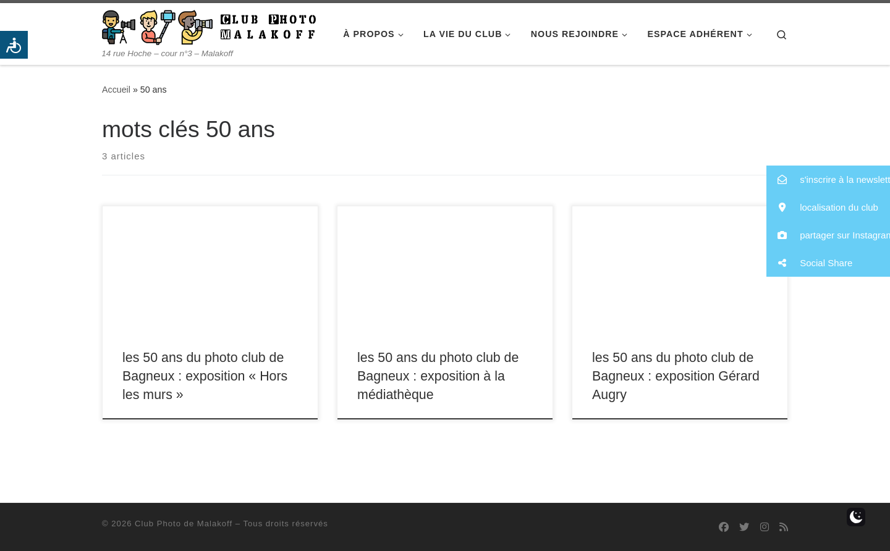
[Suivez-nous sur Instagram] (764, 527)
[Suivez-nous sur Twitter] (744, 527)
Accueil (116, 90)
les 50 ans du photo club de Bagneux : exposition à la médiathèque (438, 376)
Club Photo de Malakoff (183, 523)
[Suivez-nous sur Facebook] (724, 527)
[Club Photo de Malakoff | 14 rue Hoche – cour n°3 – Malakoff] (209, 25)
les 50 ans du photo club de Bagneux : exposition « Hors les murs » (204, 376)
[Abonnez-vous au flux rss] (783, 527)
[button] (828, 179)
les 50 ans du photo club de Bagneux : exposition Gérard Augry (676, 376)
